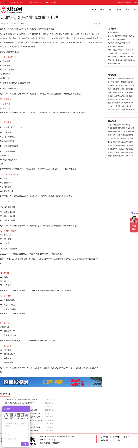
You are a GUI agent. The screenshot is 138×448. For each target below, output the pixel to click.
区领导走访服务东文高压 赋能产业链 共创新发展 (122, 132)
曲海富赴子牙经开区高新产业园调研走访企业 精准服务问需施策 (122, 145)
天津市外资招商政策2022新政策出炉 (121, 50)
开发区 (13, 2)
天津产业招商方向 (114, 63)
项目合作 (116, 437)
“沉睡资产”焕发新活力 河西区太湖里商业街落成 (122, 103)
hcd (22, 24)
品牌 (41, 2)
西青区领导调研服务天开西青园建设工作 (122, 149)
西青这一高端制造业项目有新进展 (120, 96)
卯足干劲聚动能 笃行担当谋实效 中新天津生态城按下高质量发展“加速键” (122, 138)
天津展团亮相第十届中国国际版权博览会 (122, 79)
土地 (31, 2)
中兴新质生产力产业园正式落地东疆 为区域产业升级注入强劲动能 (122, 142)
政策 (102, 9)
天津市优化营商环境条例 (116, 39)
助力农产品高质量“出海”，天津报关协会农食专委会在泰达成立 (122, 106)
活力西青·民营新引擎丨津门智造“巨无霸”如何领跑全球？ (122, 82)
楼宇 (36, 2)
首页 (1, 2)
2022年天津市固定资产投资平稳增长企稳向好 (122, 36)
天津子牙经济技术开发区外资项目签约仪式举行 (122, 89)
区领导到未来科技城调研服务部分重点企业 (122, 152)
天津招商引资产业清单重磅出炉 (119, 43)
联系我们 (127, 437)
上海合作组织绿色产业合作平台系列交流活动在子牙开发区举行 (122, 156)
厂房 (26, 2)
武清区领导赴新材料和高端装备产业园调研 (122, 135)
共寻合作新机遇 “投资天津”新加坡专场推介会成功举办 (122, 92)
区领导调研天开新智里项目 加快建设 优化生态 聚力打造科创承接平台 (122, 128)
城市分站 (121, 2)
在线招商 (105, 440)
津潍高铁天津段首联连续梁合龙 (119, 99)
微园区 (19, 2)
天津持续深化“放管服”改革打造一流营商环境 (122, 57)
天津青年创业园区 (114, 32)
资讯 (7, 2)
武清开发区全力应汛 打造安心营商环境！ (122, 85)
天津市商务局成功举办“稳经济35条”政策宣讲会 (122, 60)
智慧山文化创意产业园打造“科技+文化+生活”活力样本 (122, 125)
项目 (47, 2)
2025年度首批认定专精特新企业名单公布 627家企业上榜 (122, 53)
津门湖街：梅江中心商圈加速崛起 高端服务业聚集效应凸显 (122, 110)
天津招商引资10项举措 (116, 46)
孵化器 (53, 2)
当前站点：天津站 (131, 2)
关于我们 (105, 437)
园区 (111, 9)
